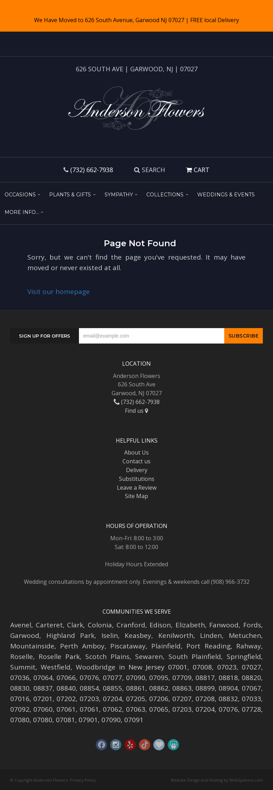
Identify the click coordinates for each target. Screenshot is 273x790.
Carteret (49, 624)
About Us (136, 452)
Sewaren (149, 656)
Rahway (248, 646)
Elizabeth (190, 624)
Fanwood (224, 624)
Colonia (100, 624)
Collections (165, 194)
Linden (211, 635)
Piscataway (128, 646)
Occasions (20, 194)
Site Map (136, 496)
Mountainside (32, 646)
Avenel (20, 624)
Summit (22, 667)
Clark (75, 624)
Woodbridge (95, 667)
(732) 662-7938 (91, 169)
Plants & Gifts (70, 194)
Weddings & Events (226, 194)
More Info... (22, 212)
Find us (136, 410)
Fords (252, 624)
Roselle (21, 656)
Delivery (136, 470)
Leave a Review (137, 487)
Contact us (136, 461)
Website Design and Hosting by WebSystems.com (217, 780)
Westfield (56, 667)
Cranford (130, 624)
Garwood (24, 635)
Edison (160, 624)
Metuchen (245, 635)
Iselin (109, 635)
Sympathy (119, 194)
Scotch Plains (107, 656)
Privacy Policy (83, 780)
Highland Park (70, 635)
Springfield (244, 656)
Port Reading (208, 646)
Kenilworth (175, 635)
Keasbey (138, 635)
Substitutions (136, 479)
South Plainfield (194, 656)
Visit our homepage (58, 291)
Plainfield (166, 646)
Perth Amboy (82, 646)
